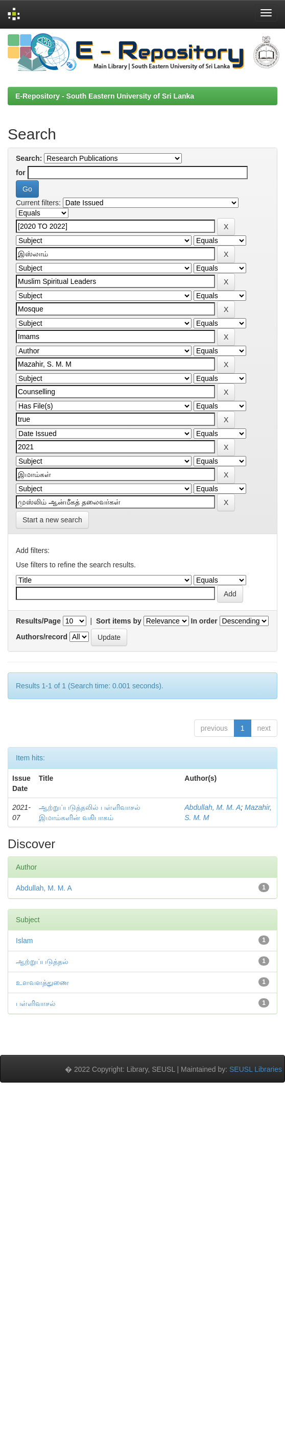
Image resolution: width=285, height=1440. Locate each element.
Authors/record (41, 637)
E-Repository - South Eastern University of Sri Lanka (104, 96)
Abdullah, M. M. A (212, 807)
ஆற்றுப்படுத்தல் (42, 961)
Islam (24, 941)
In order (204, 621)
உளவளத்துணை (42, 982)
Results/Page (38, 621)
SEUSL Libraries (255, 1069)
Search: (29, 158)
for (21, 173)
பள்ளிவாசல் (36, 1003)
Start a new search (52, 520)
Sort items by (118, 621)
